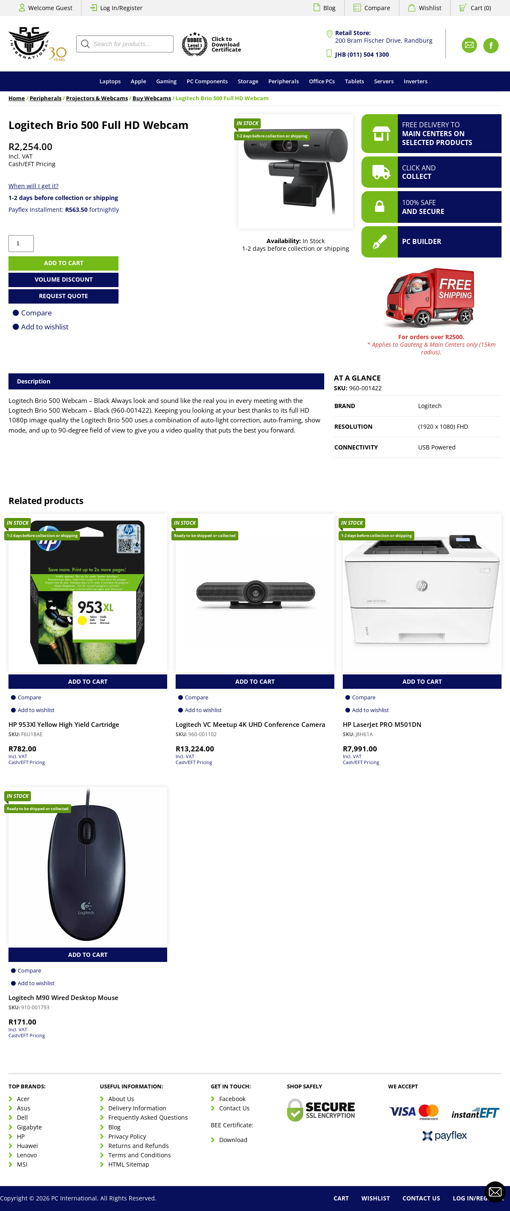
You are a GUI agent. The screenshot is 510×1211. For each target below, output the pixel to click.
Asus (23, 1108)
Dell (22, 1117)
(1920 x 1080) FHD (443, 426)
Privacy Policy (127, 1136)
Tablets (354, 81)
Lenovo (27, 1155)
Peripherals (283, 81)
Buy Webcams (151, 98)
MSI (22, 1164)
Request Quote (63, 296)
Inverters (415, 81)
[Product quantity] (21, 243)
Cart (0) (481, 8)
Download (233, 1140)
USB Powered (437, 447)
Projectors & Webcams (97, 98)
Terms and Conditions (139, 1155)
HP (21, 1136)
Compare (377, 8)
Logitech (430, 406)
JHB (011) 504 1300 (362, 54)
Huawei (27, 1146)
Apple (138, 81)
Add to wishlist (45, 327)
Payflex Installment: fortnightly (63, 209)
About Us (121, 1099)
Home (16, 98)
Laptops (110, 81)
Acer (23, 1099)
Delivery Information (137, 1108)
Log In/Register (121, 8)
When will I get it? (33, 186)
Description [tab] (33, 381)
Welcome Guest (50, 8)
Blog (329, 8)
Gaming (166, 81)
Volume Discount (64, 279)
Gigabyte (29, 1127)
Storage (248, 81)
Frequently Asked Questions (148, 1117)
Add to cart (63, 263)
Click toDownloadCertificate (226, 45)
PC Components (207, 81)
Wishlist (430, 8)
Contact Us (234, 1108)
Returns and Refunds (138, 1146)
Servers (384, 81)
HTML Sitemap (128, 1164)
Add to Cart (88, 681)
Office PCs (322, 81)
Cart (341, 1198)
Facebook (232, 1099)
